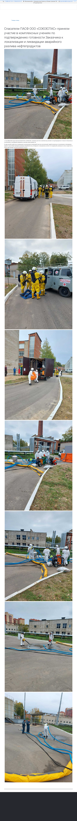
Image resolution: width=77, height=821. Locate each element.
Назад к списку (15, 20)
